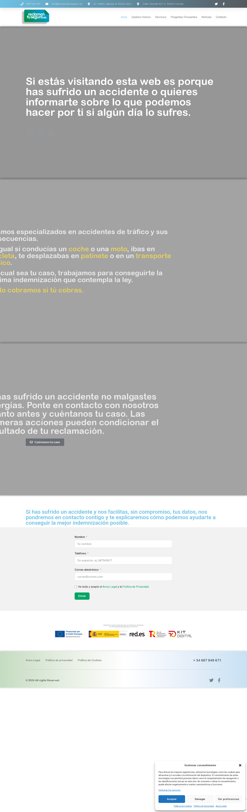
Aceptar (172, 799)
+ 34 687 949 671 (207, 660)
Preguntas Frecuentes (184, 17)
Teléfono (80, 553)
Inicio (124, 17)
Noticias (206, 17)
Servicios (160, 17)
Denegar (200, 799)
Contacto (221, 17)
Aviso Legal (221, 806)
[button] (240, 765)
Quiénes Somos (141, 17)
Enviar (82, 596)
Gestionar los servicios (169, 790)
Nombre (80, 537)
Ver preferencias (228, 799)
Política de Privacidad (135, 586)
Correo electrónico (87, 569)
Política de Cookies (183, 806)
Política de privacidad (204, 806)
